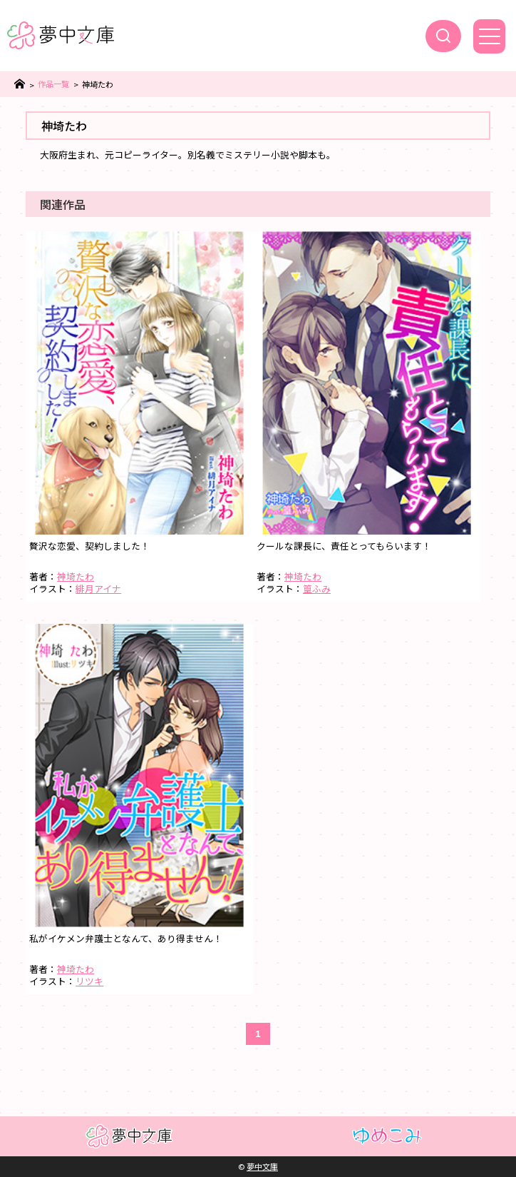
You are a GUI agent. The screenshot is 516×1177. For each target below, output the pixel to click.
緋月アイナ (98, 588)
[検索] (443, 36)
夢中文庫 (262, 1166)
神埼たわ (75, 576)
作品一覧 (53, 83)
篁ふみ (317, 588)
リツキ (89, 981)
